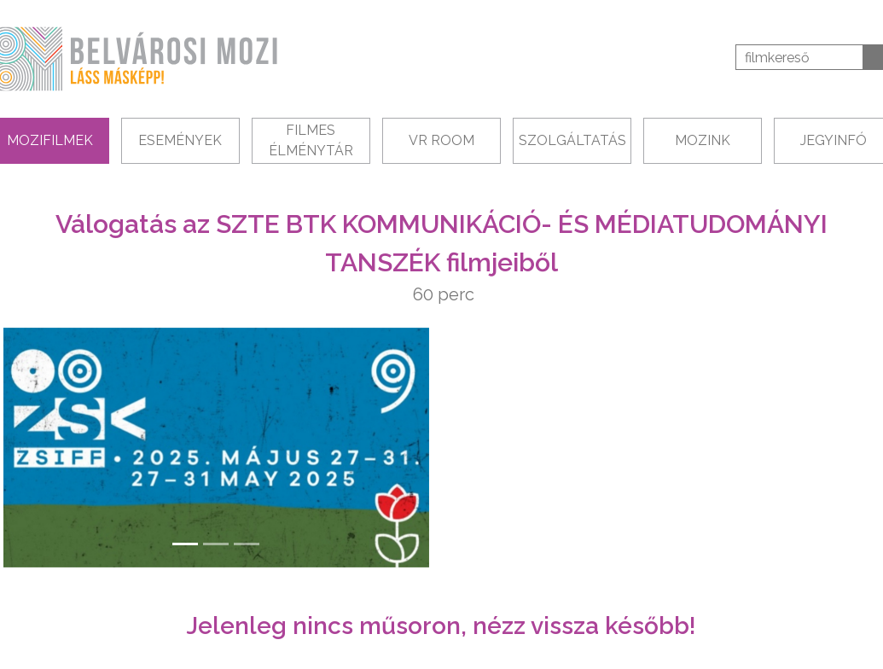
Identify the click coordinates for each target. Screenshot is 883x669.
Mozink (702, 140)
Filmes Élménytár (311, 140)
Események (180, 140)
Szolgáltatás (572, 140)
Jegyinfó (833, 140)
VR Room (441, 140)
